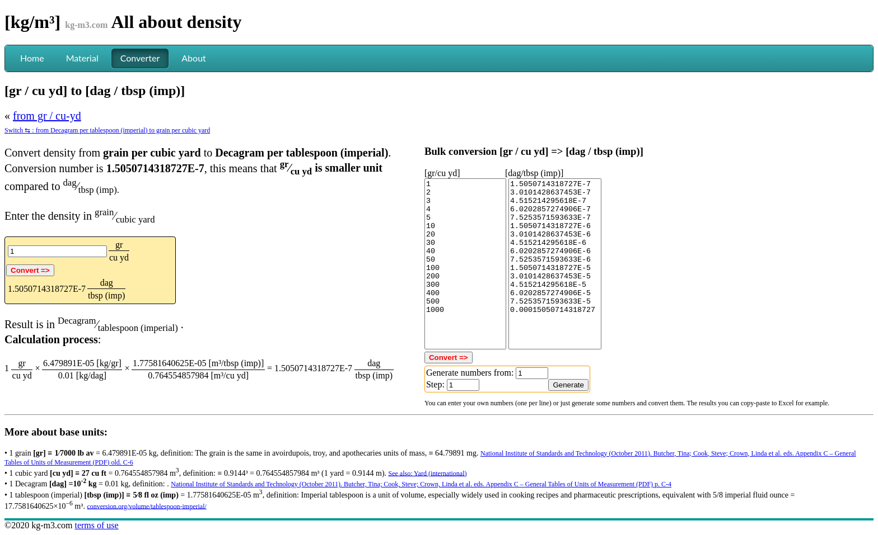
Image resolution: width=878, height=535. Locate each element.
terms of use (96, 525)
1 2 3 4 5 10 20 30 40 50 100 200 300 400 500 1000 (465, 263)
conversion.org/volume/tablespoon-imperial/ (146, 506)
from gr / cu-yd (47, 116)
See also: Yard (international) (428, 473)
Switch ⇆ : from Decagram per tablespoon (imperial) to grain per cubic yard (107, 130)
